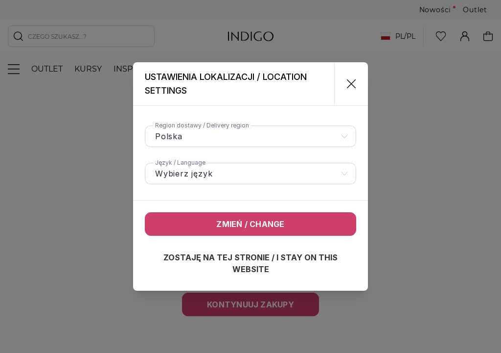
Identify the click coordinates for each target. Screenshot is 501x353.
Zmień (250, 224)
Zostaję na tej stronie (250, 263)
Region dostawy (202, 125)
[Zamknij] (347, 83)
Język (180, 162)
